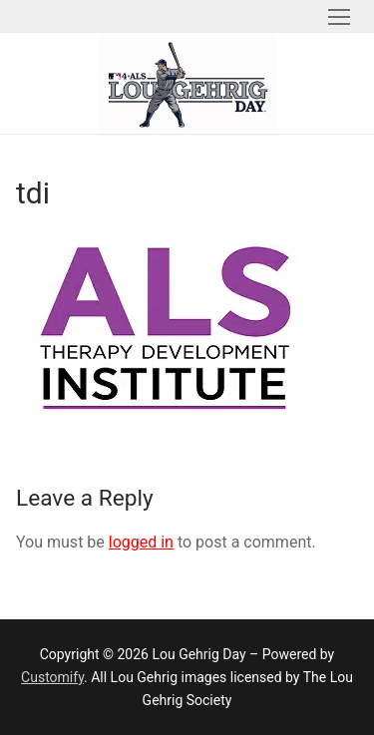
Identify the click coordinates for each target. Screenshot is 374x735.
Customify (52, 677)
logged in (141, 542)
